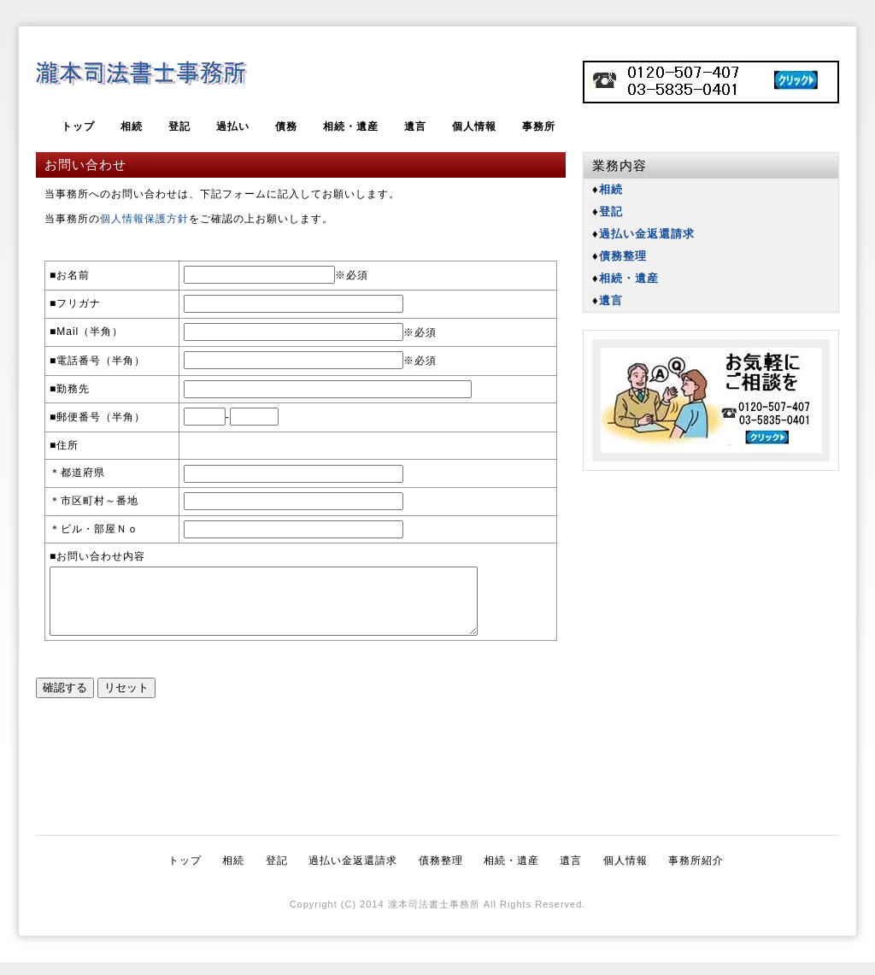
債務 (286, 126)
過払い (233, 126)
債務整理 (441, 873)
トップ (78, 126)
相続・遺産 (351, 126)
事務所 (538, 126)
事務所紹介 (696, 873)
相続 (131, 126)
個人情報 (474, 126)
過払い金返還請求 (352, 873)
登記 (179, 126)
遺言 (415, 126)
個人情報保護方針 (144, 219)
